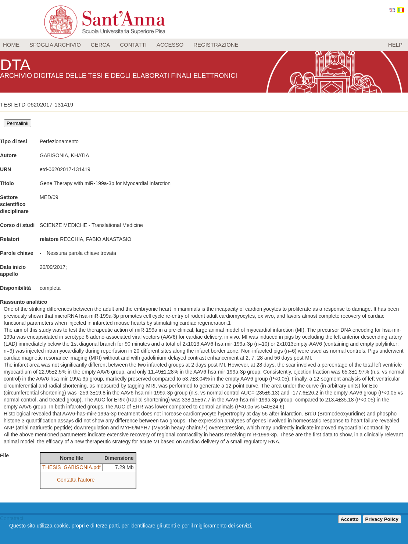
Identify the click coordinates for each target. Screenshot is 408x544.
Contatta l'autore (75, 480)
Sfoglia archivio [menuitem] (55, 45)
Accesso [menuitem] (170, 45)
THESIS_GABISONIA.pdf (71, 467)
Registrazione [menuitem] (216, 45)
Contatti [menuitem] (133, 45)
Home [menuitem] (11, 45)
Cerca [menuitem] (100, 45)
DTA (17, 64)
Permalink (17, 123)
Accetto (350, 519)
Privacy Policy (381, 519)
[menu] (204, 45)
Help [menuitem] (395, 45)
